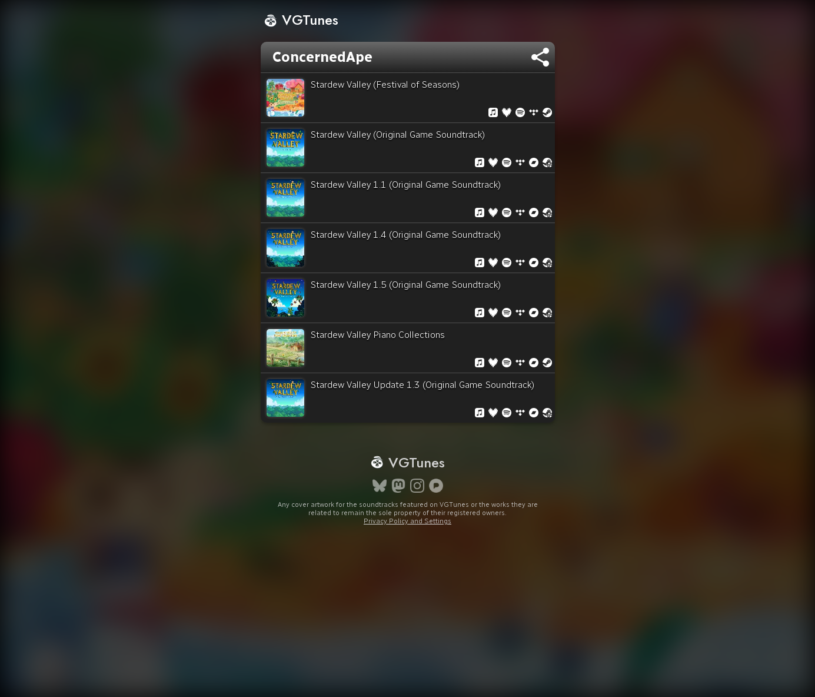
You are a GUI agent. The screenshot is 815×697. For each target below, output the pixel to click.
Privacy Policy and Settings (407, 521)
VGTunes (301, 19)
